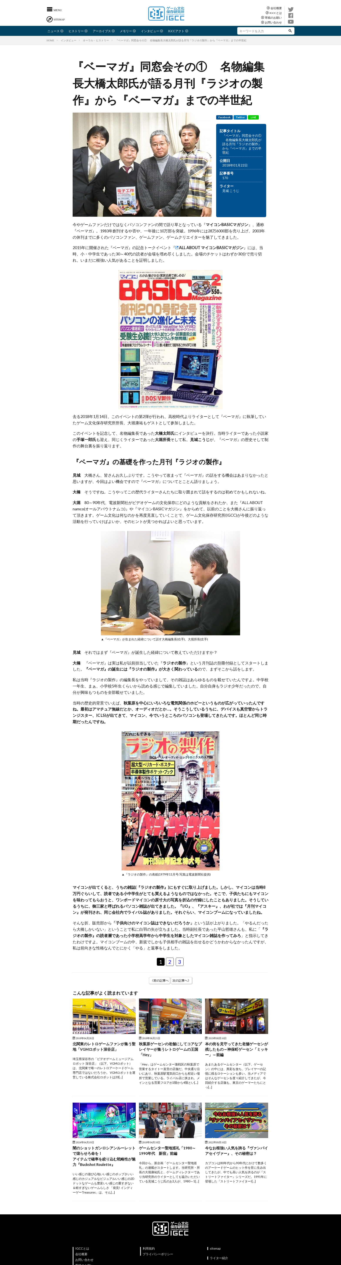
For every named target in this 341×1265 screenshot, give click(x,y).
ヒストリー (76, 30)
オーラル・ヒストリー (96, 40)
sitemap (215, 1251)
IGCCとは (275, 12)
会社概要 (276, 8)
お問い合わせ (273, 22)
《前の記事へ (159, 980)
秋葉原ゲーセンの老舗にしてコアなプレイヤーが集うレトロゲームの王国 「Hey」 (170, 1050)
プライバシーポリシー (158, 1256)
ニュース (53, 30)
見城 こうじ (230, 191)
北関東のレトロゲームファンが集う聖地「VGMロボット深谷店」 (104, 1047)
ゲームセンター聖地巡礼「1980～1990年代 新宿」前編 (169, 1152)
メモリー (126, 30)
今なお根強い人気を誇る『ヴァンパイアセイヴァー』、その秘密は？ (236, 1152)
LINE (253, 117)
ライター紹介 (219, 1260)
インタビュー (150, 30)
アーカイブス (102, 30)
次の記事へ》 (181, 980)
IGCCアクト (176, 30)
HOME (50, 40)
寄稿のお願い (273, 17)
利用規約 (149, 1251)
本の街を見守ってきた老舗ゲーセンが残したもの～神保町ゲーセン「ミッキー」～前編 (236, 1050)
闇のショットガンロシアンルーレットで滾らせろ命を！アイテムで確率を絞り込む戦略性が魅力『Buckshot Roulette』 (104, 1158)
